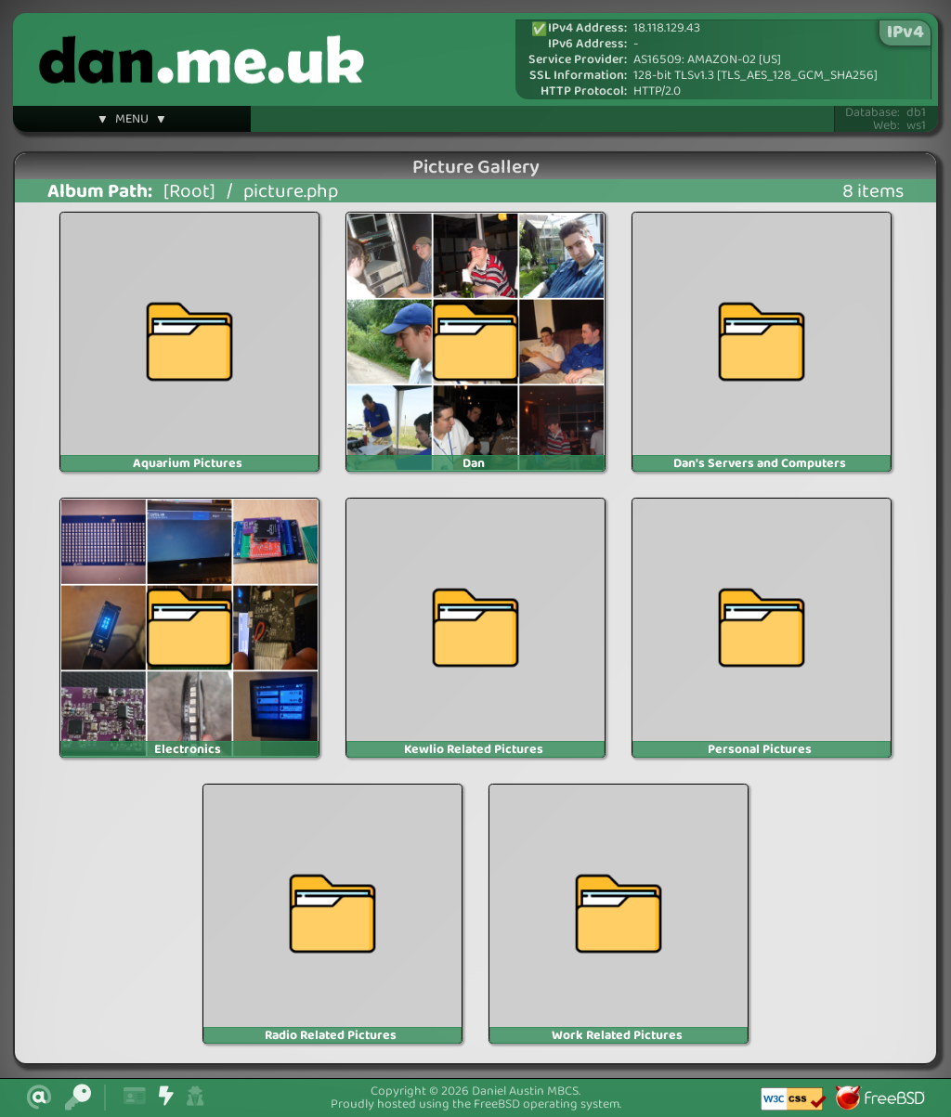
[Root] (189, 191)
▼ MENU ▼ (131, 121)
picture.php (290, 191)
